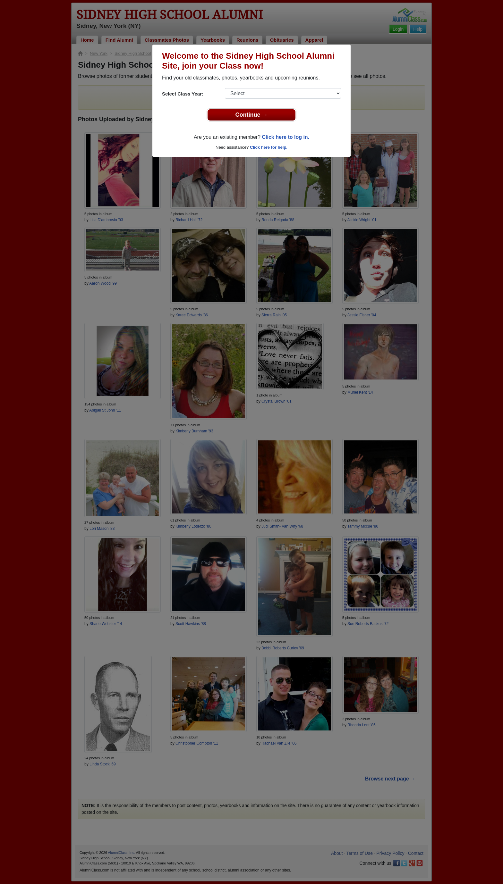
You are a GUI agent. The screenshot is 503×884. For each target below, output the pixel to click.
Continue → (251, 115)
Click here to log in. (285, 137)
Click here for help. (268, 147)
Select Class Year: (182, 93)
